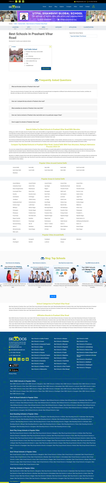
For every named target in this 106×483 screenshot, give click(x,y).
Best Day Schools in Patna (22, 478)
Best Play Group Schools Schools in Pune (63, 435)
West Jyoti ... (16, 231)
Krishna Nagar (80, 202)
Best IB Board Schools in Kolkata (55, 400)
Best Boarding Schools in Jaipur (34, 424)
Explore (62, 7)
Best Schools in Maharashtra (39, 369)
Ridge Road (47, 218)
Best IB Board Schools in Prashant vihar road (62, 318)
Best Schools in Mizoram (61, 344)
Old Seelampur (64, 207)
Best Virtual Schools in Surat (28, 459)
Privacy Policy (12, 373)
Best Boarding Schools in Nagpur (60, 421)
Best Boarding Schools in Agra (63, 426)
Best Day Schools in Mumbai (29, 473)
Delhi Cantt (63, 191)
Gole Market (16, 196)
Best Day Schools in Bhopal (59, 476)
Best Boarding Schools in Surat (42, 421)
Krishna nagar (16, 204)
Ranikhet (31, 218)
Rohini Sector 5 (16, 221)
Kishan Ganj (63, 202)
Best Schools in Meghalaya (61, 341)
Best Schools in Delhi (82, 338)
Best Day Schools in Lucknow (64, 473)
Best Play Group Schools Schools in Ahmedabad (28, 438)
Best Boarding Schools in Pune (29, 419)
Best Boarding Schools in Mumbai (48, 419)
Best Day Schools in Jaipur (75, 476)
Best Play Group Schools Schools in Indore (78, 438)
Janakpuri (15, 199)
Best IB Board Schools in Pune (29, 402)
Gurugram (31, 239)
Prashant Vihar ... (49, 213)
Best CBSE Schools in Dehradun (51, 388)
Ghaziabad (63, 239)
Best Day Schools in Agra (86, 478)
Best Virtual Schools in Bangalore (35, 454)
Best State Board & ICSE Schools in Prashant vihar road (50, 323)
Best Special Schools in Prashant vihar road (40, 310)
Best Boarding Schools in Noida (45, 426)
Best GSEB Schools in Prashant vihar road (22, 327)
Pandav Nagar (32, 210)
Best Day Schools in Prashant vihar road (19, 306)
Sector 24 (78, 223)
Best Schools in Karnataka (39, 360)
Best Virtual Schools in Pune (22, 457)
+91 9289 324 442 (14, 355)
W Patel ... (47, 229)
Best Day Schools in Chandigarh (38, 478)
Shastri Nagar (79, 226)
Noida (14, 239)
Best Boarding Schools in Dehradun (79, 421)
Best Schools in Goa (82, 341)
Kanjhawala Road (17, 202)
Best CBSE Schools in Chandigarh (51, 391)
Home (44, 7)
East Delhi (31, 167)
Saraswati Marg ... (17, 223)
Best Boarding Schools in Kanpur (52, 424)
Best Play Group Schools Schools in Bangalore (45, 433)
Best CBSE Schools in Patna (34, 391)
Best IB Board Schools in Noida (34, 410)
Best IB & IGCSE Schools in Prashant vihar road (65, 321)
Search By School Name (76, 33)
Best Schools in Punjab (60, 352)
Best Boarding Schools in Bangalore (36, 416)
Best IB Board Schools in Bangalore (36, 400)
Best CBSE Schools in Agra (17, 393)
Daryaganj (47, 191)
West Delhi (63, 170)
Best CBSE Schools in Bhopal (69, 388)
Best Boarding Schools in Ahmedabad (67, 419)
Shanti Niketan (64, 226)
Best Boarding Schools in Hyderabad (75, 416)
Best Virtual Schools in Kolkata (53, 454)
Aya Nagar (47, 186)
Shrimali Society (17, 229)
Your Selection (14, 481)
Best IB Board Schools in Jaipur (24, 407)
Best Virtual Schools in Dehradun (62, 459)
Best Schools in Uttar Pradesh (62, 366)
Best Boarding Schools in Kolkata (56, 416)
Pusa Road (15, 215)
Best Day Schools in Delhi (17, 471)
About (50, 7)
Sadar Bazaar (64, 221)
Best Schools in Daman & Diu (84, 349)
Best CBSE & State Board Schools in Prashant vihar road (39, 321)
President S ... (79, 213)
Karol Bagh (47, 202)
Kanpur (62, 242)
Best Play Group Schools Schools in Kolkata (70, 433)
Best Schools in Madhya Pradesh (40, 366)
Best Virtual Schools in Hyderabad (72, 454)
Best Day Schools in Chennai (83, 471)
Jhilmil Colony (32, 199)
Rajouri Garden (16, 218)
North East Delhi (80, 167)
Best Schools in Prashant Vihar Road (36, 24)
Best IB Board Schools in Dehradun (73, 405)
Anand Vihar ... (80, 183)
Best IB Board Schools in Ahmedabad (67, 402)
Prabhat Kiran (32, 213)
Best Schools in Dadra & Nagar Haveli (87, 352)
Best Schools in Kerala (38, 363)
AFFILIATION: (72, 28)
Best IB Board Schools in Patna (60, 407)
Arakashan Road (17, 186)
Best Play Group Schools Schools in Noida (64, 445)
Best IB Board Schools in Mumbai (47, 402)
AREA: (43, 28)
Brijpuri (46, 188)
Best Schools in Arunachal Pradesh (41, 344)
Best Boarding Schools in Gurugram (26, 426)
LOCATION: (16, 28)
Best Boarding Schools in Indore (24, 421)
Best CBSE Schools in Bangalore (34, 384)
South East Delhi (80, 170)
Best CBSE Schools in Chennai (87, 384)
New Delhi (47, 167)
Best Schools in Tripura (60, 363)
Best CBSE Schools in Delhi (17, 384)
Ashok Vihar (32, 186)
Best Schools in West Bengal (62, 369)
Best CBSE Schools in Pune (18, 386)
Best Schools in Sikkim (60, 358)
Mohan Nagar (32, 207)
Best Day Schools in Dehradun (44, 476)
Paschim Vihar (64, 210)
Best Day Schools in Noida (72, 478)
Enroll (81, 7)
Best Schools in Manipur (60, 338)
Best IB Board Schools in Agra (51, 410)
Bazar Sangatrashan (18, 188)
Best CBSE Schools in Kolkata (52, 384)
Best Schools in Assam (38, 341)
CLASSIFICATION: (88, 28)
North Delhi (63, 167)
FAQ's (75, 7)
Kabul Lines (63, 199)
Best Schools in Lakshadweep (85, 347)
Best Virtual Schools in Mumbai (39, 457)
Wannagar (63, 229)
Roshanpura (48, 221)
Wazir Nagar (79, 229)
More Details (46, 68)
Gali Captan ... (64, 194)
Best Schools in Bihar (37, 347)
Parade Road (48, 210)
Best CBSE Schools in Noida (87, 391)
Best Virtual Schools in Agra (31, 464)
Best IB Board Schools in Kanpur (42, 407)
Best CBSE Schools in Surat (18, 388)
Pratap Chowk (64, 213)
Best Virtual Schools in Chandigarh (63, 462)
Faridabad (47, 239)
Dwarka (15, 194)
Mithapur (15, 207)
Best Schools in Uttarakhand (84, 359)
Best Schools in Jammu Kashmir (40, 358)
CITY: (29, 28)
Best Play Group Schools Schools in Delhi (21, 433)
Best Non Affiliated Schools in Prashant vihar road (46, 327)
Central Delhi (21, 24)
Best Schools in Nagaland (61, 347)
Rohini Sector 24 (80, 218)
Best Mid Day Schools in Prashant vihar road (26, 308)
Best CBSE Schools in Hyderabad (69, 384)
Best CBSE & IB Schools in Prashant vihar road (46, 320)
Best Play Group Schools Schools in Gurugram (40, 445)
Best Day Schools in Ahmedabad (46, 473)
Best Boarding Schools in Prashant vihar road (65, 306)
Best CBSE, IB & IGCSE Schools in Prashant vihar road (72, 320)
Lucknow (47, 242)
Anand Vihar (64, 183)
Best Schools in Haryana (38, 352)
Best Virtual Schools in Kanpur (28, 462)
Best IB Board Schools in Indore (19, 405)
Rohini (62, 218)
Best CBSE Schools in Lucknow (71, 386)
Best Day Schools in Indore (80, 473)
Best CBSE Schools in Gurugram (69, 391)
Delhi (15, 24)
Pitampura (15, 213)
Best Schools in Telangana (84, 367)
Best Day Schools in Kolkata (49, 471)
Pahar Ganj (79, 207)
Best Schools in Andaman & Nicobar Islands (86, 356)
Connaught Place (17, 191)
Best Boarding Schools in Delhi (18, 416)
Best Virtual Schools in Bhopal (80, 459)
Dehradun (78, 239)
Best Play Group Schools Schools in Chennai (39, 435)
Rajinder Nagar (80, 215)
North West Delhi (17, 170)
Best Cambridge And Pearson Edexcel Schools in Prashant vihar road (76, 327)
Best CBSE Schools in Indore (88, 386)
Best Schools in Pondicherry (84, 344)
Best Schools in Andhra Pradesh (40, 338)
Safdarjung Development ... (83, 221)
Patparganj (79, 210)
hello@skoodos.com (81, 1)
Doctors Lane (79, 191)
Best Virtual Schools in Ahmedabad (58, 457)
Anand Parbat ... (49, 183)
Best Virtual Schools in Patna (45, 462)
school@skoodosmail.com (17, 349)
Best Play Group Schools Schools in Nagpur (39, 440)
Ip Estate (63, 196)
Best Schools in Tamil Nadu (61, 360)
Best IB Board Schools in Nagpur (54, 405)
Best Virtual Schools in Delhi (17, 454)
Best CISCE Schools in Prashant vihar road (19, 325)
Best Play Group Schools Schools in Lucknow (54, 438)
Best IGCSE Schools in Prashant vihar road (25, 323)
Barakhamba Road (65, 186)
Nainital (31, 242)
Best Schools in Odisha (60, 349)
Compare (68, 7)
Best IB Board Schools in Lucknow (87, 402)
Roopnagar (31, 221)
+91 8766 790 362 (14, 352)
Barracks (78, 186)
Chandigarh (16, 242)
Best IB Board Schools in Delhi (18, 400)
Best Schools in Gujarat (38, 349)
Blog (56, 7)
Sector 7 (15, 226)
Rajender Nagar (48, 215)
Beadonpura (32, 188)
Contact (87, 7)
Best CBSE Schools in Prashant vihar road (19, 318)
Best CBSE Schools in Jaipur (85, 388)
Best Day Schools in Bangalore (33, 471)
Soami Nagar (32, 229)
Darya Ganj (31, 191)
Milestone (78, 204)
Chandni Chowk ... (80, 188)
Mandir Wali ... (64, 204)
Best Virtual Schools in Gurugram (82, 462)
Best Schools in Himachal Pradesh (41, 355)
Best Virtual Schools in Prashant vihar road (77, 308)
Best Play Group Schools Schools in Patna (75, 443)
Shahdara (15, 172)
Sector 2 (63, 223)
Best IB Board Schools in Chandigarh (79, 407)
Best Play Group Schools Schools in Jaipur (27, 443)
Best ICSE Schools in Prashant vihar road (40, 318)
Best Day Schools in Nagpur (27, 476)
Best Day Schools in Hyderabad (66, 471)
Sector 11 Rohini (49, 223)
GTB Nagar (31, 196)
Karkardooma (32, 202)
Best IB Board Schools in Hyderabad (74, 400)
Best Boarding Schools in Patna (70, 424)
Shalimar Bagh (48, 226)
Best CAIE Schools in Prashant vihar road (41, 325)
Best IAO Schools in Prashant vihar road (61, 325)
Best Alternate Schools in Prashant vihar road (23, 320)
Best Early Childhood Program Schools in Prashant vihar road (80, 323)
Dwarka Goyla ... (33, 194)
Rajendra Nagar (64, 215)
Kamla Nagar (79, 199)
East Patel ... (48, 194)
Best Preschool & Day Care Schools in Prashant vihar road (52, 308)
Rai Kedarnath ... (33, 215)
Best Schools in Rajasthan (61, 355)
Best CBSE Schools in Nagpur (34, 388)
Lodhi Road (31, 204)
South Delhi (31, 170)
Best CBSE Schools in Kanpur (18, 391)
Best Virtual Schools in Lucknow (77, 457)
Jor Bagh (47, 199)
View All (53, 296)
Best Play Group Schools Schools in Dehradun (64, 440)
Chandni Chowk (64, 188)
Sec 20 (30, 223)
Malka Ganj (47, 204)
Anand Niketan (16, 183)
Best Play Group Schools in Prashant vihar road (41, 306)
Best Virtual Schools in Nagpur (45, 459)
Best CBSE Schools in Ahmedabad (52, 386)
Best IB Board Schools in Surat (36, 405)
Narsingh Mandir (49, 207)
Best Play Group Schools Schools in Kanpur (51, 443)
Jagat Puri (79, 196)
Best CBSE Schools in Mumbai (34, 386)
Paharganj (15, 210)
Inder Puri (47, 196)
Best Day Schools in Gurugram (56, 478)
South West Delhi (49, 170)
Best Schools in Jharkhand (84, 362)
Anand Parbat (32, 183)
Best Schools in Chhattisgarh (84, 364)
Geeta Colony (79, 194)
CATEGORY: (59, 28)
